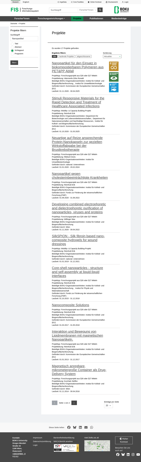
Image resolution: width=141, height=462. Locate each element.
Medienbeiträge (118, 18)
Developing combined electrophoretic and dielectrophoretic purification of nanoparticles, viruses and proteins (79, 208)
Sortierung (112, 55)
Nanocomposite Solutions (70, 305)
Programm (19, 54)
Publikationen (96, 18)
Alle (55, 56)
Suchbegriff (15, 35)
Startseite (13, 23)
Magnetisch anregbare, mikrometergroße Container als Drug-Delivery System (79, 369)
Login (125, 2)
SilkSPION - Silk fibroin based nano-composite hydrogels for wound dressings (78, 240)
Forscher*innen (22, 18)
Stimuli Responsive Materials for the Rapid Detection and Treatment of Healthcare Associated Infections (78, 102)
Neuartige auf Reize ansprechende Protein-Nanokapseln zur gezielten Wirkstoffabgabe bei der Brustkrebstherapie (77, 143)
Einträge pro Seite (111, 404)
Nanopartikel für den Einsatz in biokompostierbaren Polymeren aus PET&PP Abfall (78, 67)
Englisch (26, 2)
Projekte (77, 18)
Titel (16, 44)
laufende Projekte (66, 56)
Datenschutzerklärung (42, 441)
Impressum (37, 438)
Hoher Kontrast (94, 2)
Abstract (18, 47)
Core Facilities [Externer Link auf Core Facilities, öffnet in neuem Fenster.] (77, 2)
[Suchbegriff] (63, 10)
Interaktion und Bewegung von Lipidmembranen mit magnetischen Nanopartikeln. (77, 335)
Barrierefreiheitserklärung (64, 438)
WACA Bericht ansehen (63, 441)
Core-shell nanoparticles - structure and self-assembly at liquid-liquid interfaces (77, 271)
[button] (51, 18)
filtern (14, 63)
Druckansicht (112, 2)
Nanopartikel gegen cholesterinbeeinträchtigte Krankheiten (80, 175)
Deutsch (16, 2)
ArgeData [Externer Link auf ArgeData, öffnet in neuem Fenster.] (62, 2)
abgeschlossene (83, 56)
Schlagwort (19, 50)
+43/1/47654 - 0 (18, 454)
